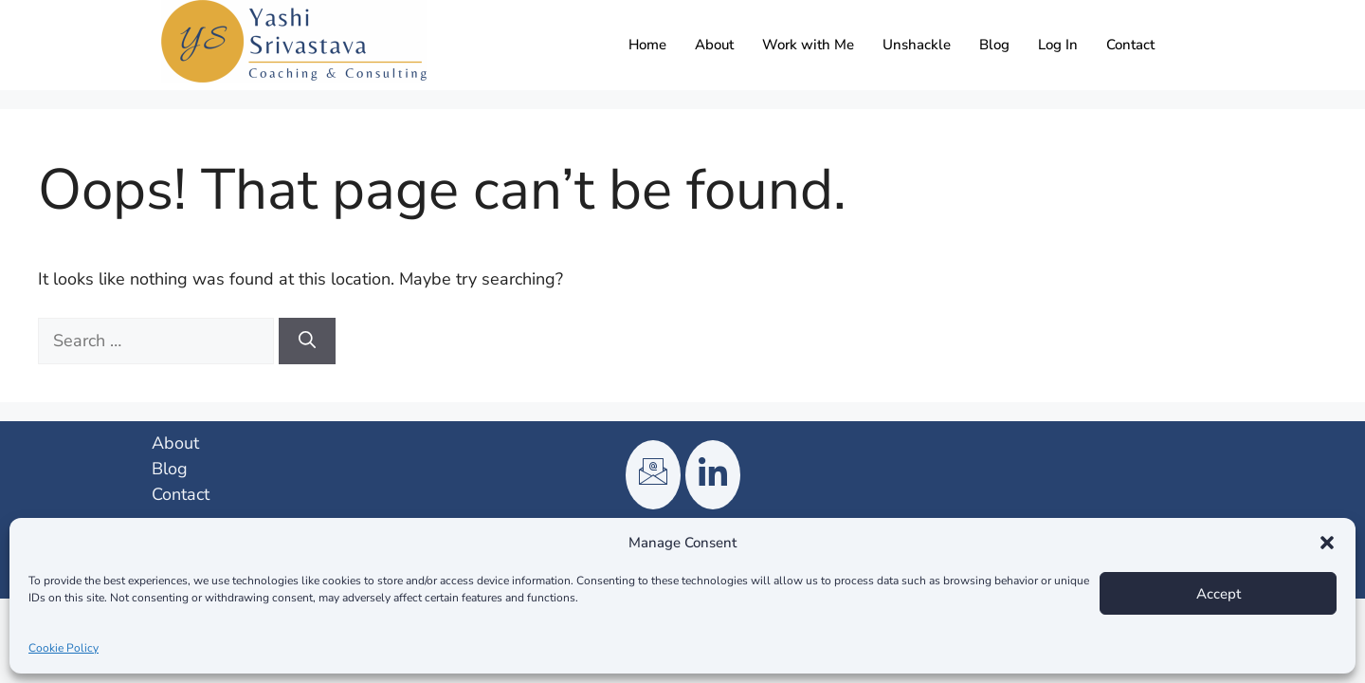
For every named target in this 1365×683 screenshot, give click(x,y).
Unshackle (917, 44)
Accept (1218, 593)
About (714, 44)
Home (647, 44)
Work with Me (808, 44)
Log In (1058, 44)
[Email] (653, 474)
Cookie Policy (63, 647)
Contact (1130, 44)
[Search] (307, 341)
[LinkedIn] (712, 474)
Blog (994, 44)
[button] (1327, 542)
